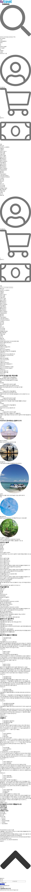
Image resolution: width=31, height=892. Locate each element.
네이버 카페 (2, 816)
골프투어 (2, 171)
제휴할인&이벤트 (4, 331)
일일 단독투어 (3, 160)
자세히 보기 (2, 339)
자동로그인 (3, 882)
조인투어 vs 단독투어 (4, 147)
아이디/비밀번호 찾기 (4, 885)
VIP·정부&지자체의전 (5, 177)
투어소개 (2, 145)
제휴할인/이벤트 (3, 188)
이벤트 (1, 192)
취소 (15, 36)
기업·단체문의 (3, 317)
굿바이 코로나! (3, 151)
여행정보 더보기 (3, 716)
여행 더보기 (2, 544)
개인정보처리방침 (5, 820)
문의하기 (2, 181)
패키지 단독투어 (3, 161)
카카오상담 (2, 185)
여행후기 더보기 (3, 802)
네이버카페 (2, 186)
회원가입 (2, 195)
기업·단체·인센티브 (4, 175)
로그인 (1, 193)
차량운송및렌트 (3, 169)
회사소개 (2, 183)
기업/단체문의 (3, 174)
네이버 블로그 (3, 813)
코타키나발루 (3, 155)
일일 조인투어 (3, 157)
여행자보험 (2, 191)
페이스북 (2, 815)
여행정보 (2, 148)
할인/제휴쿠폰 (3, 189)
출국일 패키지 (3, 158)
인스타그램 (2, 812)
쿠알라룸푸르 (3, 162)
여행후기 (2, 150)
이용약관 (3, 819)
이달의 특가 (2, 154)
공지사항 (2, 179)
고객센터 (2, 178)
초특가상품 (2, 152)
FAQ (1, 182)
